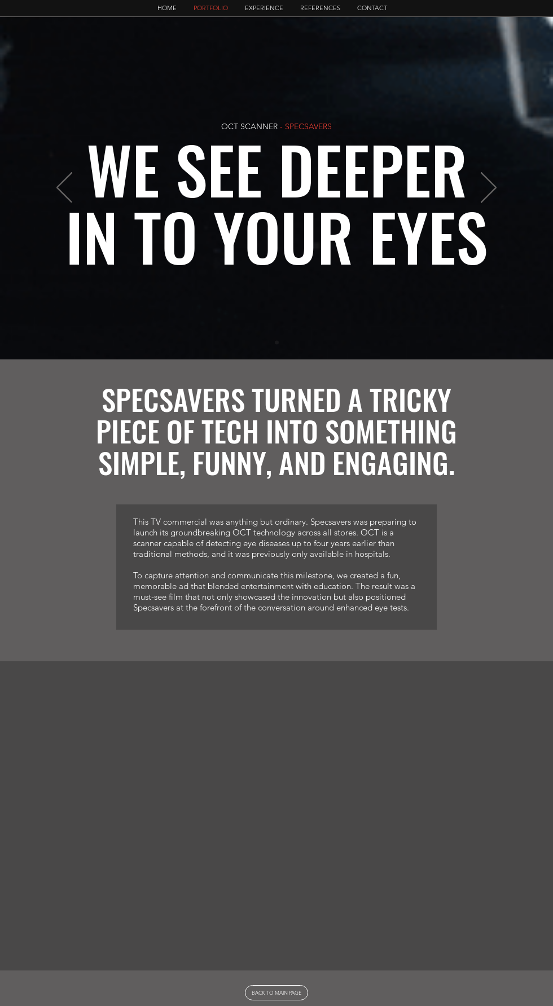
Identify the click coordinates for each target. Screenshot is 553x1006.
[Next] (489, 188)
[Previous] (64, 188)
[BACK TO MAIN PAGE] (276, 992)
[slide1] (277, 343)
